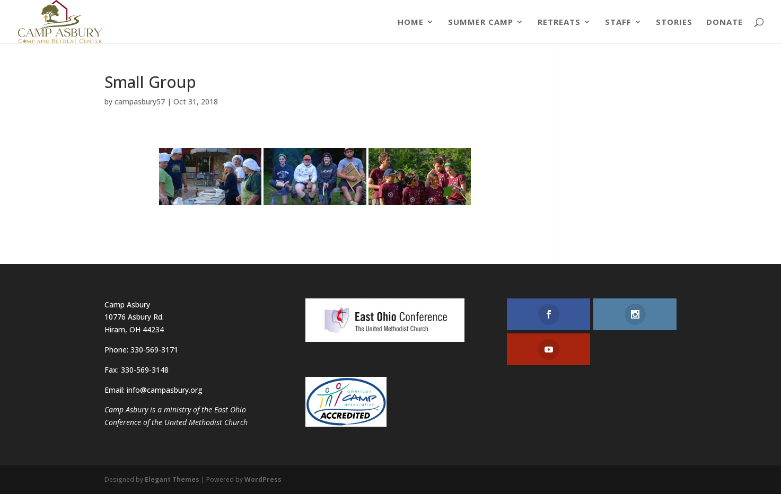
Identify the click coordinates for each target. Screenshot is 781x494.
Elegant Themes (172, 479)
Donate (724, 22)
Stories (674, 22)
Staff (618, 22)
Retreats (559, 22)
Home (411, 22)
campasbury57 (140, 101)
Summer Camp (480, 22)
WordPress (263, 479)
